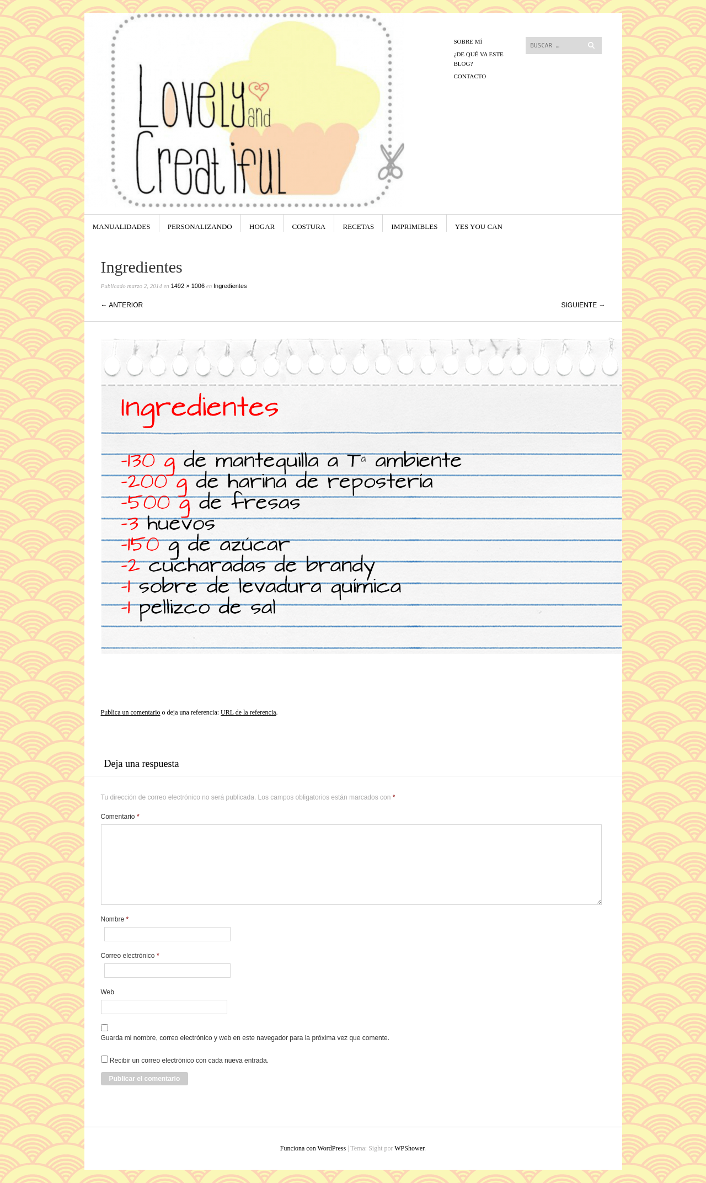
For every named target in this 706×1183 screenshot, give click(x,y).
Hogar (262, 226)
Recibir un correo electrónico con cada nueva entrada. (189, 1060)
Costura (309, 226)
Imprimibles (415, 226)
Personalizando (200, 226)
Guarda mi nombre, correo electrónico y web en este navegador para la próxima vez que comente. (245, 1038)
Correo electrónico (130, 956)
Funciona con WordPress (313, 1148)
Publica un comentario (131, 712)
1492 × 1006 (188, 286)
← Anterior (122, 305)
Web (107, 992)
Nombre (115, 919)
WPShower (409, 1148)
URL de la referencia (248, 712)
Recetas (359, 226)
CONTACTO (470, 76)
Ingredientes (230, 286)
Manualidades (122, 226)
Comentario (120, 816)
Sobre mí (468, 41)
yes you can (478, 226)
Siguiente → (583, 305)
